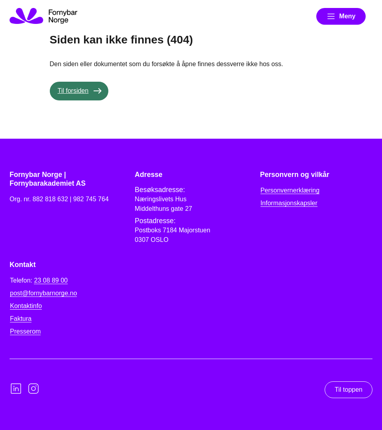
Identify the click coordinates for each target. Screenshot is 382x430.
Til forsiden (73, 90)
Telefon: (39, 280)
